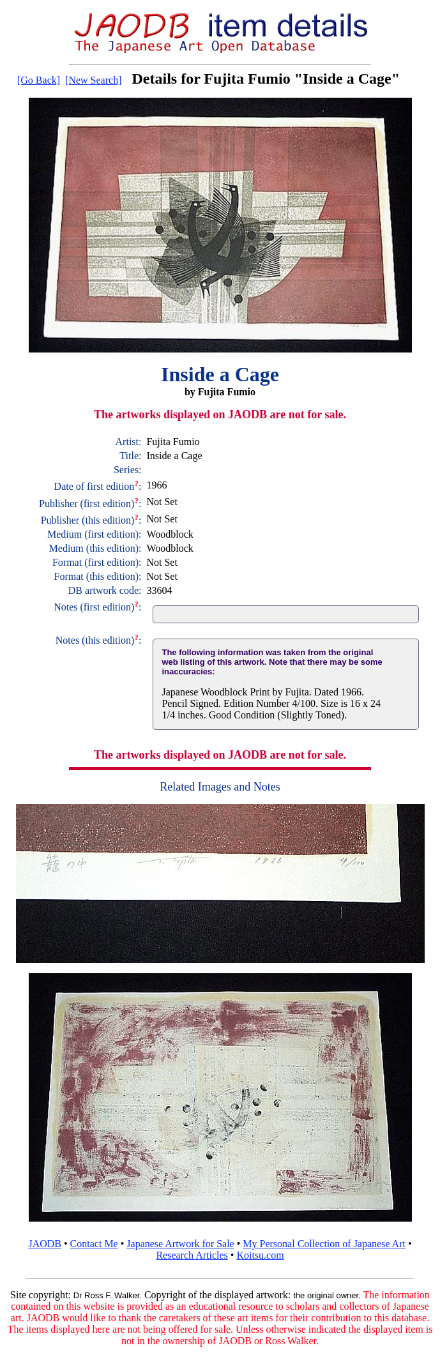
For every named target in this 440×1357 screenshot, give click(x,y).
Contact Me (94, 1243)
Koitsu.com (260, 1255)
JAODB (44, 1243)
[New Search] (93, 80)
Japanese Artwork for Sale (180, 1243)
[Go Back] (38, 80)
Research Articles (191, 1255)
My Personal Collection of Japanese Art (324, 1243)
